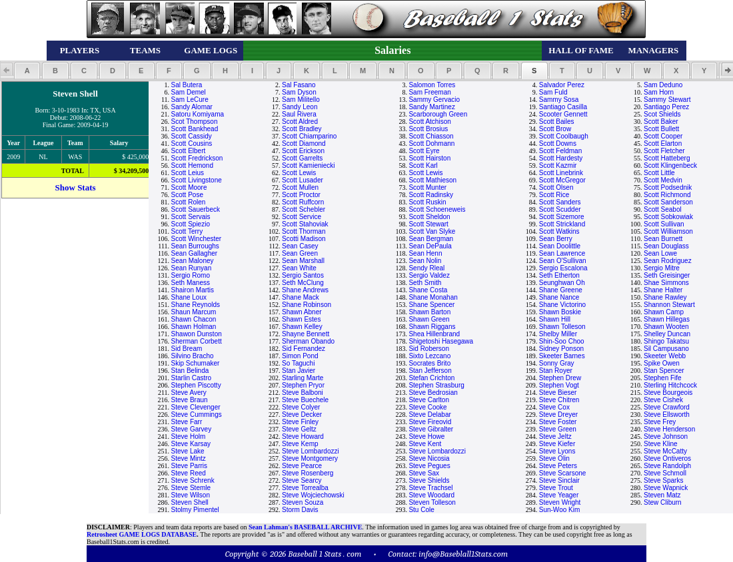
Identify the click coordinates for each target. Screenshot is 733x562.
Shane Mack (300, 297)
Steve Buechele (305, 400)
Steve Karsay (191, 443)
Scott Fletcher (664, 150)
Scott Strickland (562, 224)
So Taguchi (298, 363)
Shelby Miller (558, 334)
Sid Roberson (428, 348)
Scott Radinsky (430, 194)
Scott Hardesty (561, 158)
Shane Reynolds (195, 304)
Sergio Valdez (429, 275)
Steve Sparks (663, 480)
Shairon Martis (192, 290)
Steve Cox (554, 407)
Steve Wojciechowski (313, 495)
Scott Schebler (303, 209)
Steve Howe (426, 436)
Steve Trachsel (430, 487)
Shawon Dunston (196, 334)
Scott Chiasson (430, 136)
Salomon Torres (431, 85)
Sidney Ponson (561, 348)
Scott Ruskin (427, 202)
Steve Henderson (669, 429)
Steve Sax (423, 473)
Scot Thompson (194, 121)
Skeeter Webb (665, 356)
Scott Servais (191, 216)
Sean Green (300, 253)
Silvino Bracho (192, 356)
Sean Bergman (430, 238)
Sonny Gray (556, 363)
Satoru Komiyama (197, 114)
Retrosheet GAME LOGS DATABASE (142, 534)
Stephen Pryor (303, 385)
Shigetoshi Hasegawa (440, 341)
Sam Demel (188, 92)
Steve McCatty (665, 451)
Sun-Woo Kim (559, 509)
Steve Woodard (431, 495)
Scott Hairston (429, 158)
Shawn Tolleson (562, 326)
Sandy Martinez (431, 107)
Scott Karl (422, 165)
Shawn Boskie (560, 312)
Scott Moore (189, 187)
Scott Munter (427, 187)
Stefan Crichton (431, 378)
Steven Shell (190, 502)
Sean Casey (300, 246)
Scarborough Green (437, 114)
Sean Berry (555, 238)
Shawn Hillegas (667, 319)
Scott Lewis (299, 172)
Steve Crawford (667, 407)
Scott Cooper (663, 136)
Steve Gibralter (430, 429)
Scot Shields (662, 114)
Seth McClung (303, 282)
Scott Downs (557, 143)
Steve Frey (660, 421)
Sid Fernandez (303, 348)
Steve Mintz (188, 458)
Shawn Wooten (666, 326)
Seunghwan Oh (562, 282)
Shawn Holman (194, 326)
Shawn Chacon (194, 319)
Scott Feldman (560, 150)
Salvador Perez (561, 85)
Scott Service (301, 216)
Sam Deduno (663, 85)
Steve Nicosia (428, 458)
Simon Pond (300, 356)
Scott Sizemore (561, 216)
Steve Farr (187, 421)
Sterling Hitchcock (670, 385)
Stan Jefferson (429, 370)
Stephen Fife (663, 378)
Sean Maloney (192, 260)
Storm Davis (300, 509)
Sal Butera (187, 85)
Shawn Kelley (302, 326)
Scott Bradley (301, 129)
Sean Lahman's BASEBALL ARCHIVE (305, 527)
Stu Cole (421, 509)
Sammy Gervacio (434, 99)
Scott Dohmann (431, 143)
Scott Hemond (192, 165)
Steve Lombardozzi (310, 451)
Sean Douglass (666, 246)
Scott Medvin (663, 180)
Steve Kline (661, 443)
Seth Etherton (559, 275)
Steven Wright (560, 502)
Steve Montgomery (310, 458)
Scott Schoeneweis (436, 209)
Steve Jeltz (555, 436)
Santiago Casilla (563, 107)
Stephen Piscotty (196, 385)
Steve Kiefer (557, 443)
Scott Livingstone (196, 180)
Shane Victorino (562, 304)
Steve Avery (189, 392)
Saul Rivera (299, 114)
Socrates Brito (429, 363)
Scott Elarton (663, 143)
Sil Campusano (666, 348)
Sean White (299, 268)
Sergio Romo (190, 275)
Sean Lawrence (562, 253)
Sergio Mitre (662, 268)
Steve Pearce (302, 465)
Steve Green (557, 429)
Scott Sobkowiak (668, 216)
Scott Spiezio (190, 224)
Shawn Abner (302, 312)
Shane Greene (560, 290)
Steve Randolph (667, 465)
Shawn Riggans (431, 326)
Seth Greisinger (667, 275)
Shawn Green (428, 319)
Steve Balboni (302, 392)
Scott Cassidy (191, 136)
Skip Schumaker (195, 363)
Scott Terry (187, 231)
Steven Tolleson (431, 502)
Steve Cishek (663, 400)
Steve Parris (189, 465)
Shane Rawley (665, 297)
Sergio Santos (303, 275)
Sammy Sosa (558, 99)
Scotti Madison (304, 238)
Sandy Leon (299, 107)
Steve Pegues (429, 465)
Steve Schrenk (193, 480)
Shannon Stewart (669, 304)
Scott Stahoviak (305, 224)
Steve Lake (188, 451)
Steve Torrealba (305, 487)
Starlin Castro (191, 378)
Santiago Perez (666, 107)
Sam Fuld (553, 92)
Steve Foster (558, 421)
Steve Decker (302, 414)
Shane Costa (427, 290)
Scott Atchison (429, 121)
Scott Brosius (428, 129)
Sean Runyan (191, 268)
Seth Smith (424, 282)
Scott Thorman (303, 231)
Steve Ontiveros (667, 458)
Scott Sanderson (668, 202)
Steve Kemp (300, 443)
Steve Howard (303, 436)
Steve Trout (556, 487)
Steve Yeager (559, 495)
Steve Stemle (191, 487)
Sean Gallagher (194, 253)
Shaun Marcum (194, 312)
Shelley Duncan (667, 334)
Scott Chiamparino (309, 136)
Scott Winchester (196, 238)
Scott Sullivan (664, 224)
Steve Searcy (301, 480)
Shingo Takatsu (666, 341)
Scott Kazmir (558, 165)
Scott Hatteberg (667, 158)
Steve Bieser (558, 392)
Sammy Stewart (667, 99)
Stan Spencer (664, 370)
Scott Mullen (300, 187)
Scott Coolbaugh (563, 136)
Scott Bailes (556, 121)
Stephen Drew (560, 378)
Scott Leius (187, 172)
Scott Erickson (303, 150)
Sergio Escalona (563, 268)
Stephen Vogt (559, 385)
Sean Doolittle (559, 246)
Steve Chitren (559, 400)
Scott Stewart (428, 224)
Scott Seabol (663, 209)
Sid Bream (187, 348)
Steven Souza (302, 502)
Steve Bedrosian (432, 392)
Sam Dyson (299, 92)
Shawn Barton (429, 312)
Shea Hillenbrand (434, 334)
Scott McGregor (562, 180)
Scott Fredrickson (197, 158)
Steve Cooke (427, 407)
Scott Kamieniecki (308, 165)
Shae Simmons (666, 282)
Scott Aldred (300, 121)
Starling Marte (302, 378)
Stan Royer (555, 370)
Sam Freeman (429, 92)
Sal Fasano (299, 85)
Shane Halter (663, 290)
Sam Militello (301, 99)
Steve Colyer (301, 407)
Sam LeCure (190, 99)
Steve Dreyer (558, 414)
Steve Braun (189, 400)
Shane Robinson (306, 304)
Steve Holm (188, 436)
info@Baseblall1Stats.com (463, 554)
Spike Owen (662, 363)
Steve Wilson (190, 495)
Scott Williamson (668, 231)
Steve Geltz (299, 429)
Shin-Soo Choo (561, 341)
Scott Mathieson (432, 180)
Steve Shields (428, 480)
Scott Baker (661, 121)
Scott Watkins (559, 231)
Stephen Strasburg (436, 385)
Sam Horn (659, 92)
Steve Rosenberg (307, 473)
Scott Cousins (192, 143)
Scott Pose (187, 194)
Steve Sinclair (559, 480)
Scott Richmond (667, 194)
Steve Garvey (191, 429)
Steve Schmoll (665, 473)
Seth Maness (190, 282)
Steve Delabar (429, 414)
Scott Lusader (302, 180)
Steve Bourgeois (668, 392)
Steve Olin (554, 458)
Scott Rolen (188, 202)
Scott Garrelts (302, 158)
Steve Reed (188, 473)
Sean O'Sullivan (562, 260)
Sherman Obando (308, 341)
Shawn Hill (554, 319)
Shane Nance (559, 297)
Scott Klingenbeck (670, 165)
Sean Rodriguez (668, 260)
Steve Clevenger (196, 407)
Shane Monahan (432, 297)
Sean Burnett (663, 238)
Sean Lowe (660, 253)
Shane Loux (189, 297)
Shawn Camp (664, 312)
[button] (27, 71)
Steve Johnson (666, 436)
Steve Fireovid (429, 421)
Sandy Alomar (192, 107)
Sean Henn (425, 253)
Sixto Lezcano (429, 356)
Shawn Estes (301, 319)
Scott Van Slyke (431, 231)
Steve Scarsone (562, 473)
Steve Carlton (428, 400)
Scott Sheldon (429, 216)
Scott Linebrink (561, 172)
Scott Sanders (560, 202)
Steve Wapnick (666, 487)
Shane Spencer (431, 304)
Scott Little (659, 172)
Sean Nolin (424, 260)
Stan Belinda (190, 370)
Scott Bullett (661, 129)
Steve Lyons (557, 451)
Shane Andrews (305, 290)
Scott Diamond (304, 143)
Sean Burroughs (195, 246)
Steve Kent (424, 443)
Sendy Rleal (426, 268)
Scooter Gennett (563, 114)
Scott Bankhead (195, 129)
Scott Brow (555, 129)
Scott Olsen (556, 187)
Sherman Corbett (196, 341)
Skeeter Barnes (562, 356)
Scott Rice (554, 194)
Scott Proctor (301, 194)
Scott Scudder (560, 209)
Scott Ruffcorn (303, 202)
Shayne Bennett (305, 334)
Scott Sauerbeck (195, 209)
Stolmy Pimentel (195, 509)
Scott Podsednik (668, 187)
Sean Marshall (303, 260)
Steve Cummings (196, 414)
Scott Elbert (188, 150)
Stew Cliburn (663, 502)
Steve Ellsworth (667, 414)
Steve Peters (558, 465)
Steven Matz (662, 495)
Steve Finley (300, 421)
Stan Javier (298, 370)
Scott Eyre (423, 150)
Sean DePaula (430, 246)
